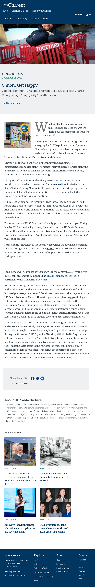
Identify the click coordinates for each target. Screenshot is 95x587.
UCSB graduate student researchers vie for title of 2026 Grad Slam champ (54, 528)
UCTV (81, 575)
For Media (60, 564)
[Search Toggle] (88, 15)
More (45, 18)
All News (38, 560)
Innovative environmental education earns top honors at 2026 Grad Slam (19, 528)
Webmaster (22, 575)
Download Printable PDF (19, 383)
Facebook (83, 559)
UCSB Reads (56, 184)
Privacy (7, 571)
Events (35, 18)
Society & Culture (41, 10)
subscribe (77, 14)
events (50, 248)
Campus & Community (15, 18)
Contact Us (61, 560)
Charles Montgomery (52, 275)
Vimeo (81, 567)
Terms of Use (18, 571)
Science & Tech (20, 10)
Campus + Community (12, 74)
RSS (80, 578)
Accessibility (9, 575)
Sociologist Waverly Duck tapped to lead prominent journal (54, 477)
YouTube (82, 571)
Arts (5, 10)
